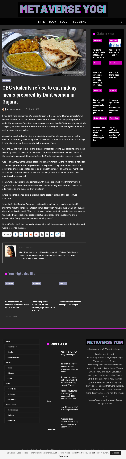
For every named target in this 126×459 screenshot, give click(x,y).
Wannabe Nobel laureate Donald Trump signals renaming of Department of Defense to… (62, 424)
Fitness (11, 373)
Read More (63, 456)
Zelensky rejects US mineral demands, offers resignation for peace (69, 368)
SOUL (64, 21)
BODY (52, 21)
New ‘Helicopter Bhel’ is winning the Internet (69, 408)
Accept (115, 453)
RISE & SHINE (79, 21)
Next (15, 316)
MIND (41, 21)
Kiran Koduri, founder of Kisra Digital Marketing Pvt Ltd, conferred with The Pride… (62, 396)
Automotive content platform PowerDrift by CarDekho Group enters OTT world (69, 381)
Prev (8, 316)
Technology (114, 118)
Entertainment (115, 63)
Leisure (11, 415)
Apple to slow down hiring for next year (69, 353)
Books (10, 352)
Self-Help (12, 389)
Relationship (13, 410)
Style (10, 378)
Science (97, 63)
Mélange (6, 80)
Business (113, 40)
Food (10, 368)
